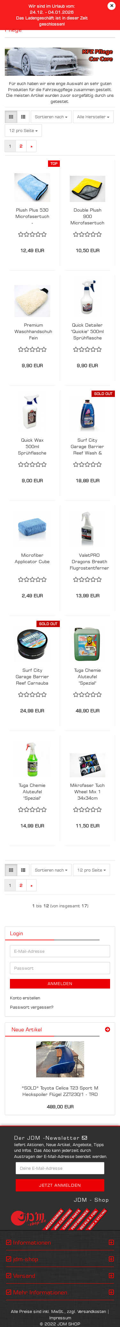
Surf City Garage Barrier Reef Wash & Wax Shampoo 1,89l (87, 446)
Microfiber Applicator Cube (32, 558)
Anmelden (60, 983)
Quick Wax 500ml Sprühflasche (32, 446)
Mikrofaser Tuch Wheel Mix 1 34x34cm (87, 791)
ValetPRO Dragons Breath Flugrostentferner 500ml (89, 561)
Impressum (60, 1317)
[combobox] (51, 117)
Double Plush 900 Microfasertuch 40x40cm (87, 216)
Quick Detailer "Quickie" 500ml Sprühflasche (87, 331)
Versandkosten (91, 1311)
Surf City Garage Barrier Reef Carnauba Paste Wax (32, 676)
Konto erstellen (25, 997)
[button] (11, 117)
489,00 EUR (60, 1106)
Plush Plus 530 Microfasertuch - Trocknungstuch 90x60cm (32, 216)
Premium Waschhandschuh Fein (33, 331)
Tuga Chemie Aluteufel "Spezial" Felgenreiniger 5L (87, 676)
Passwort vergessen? (31, 1007)
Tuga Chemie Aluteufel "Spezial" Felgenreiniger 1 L (32, 791)
